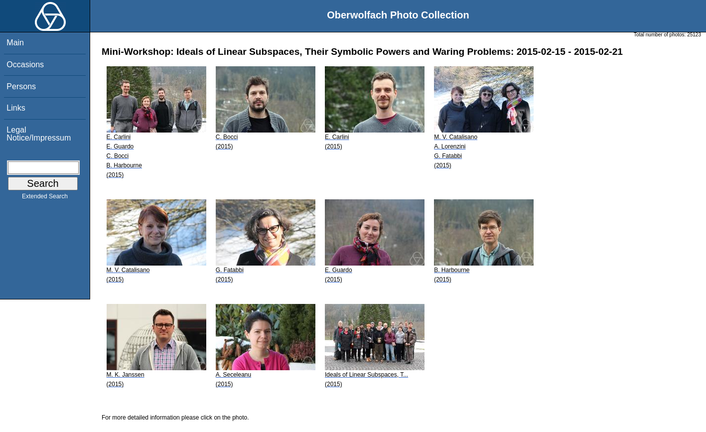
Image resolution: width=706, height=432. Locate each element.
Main (15, 42)
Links (15, 108)
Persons (21, 86)
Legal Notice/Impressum (38, 134)
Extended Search (45, 198)
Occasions (25, 64)
